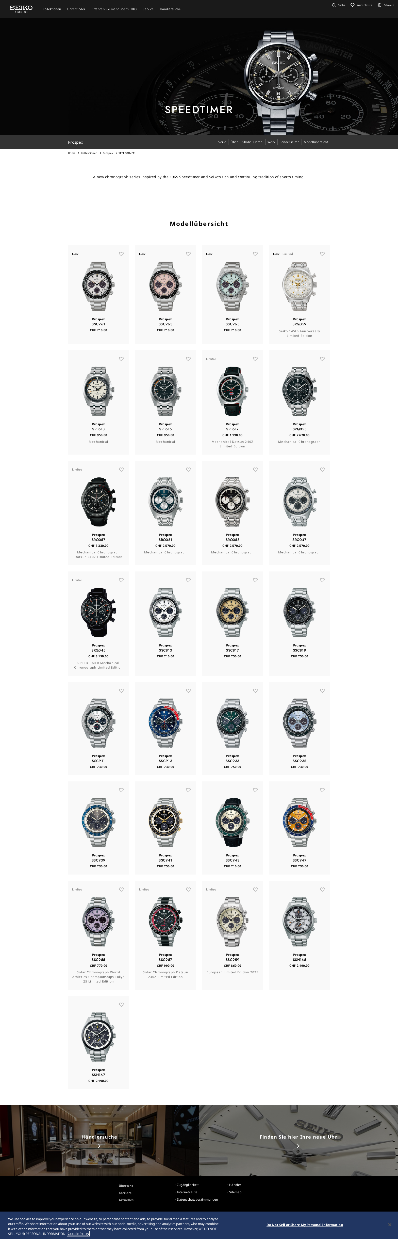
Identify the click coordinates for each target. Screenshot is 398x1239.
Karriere (125, 1193)
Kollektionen (89, 153)
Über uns (126, 1186)
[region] (199, 1225)
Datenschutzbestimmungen (197, 1199)
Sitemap (235, 1192)
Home (71, 153)
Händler (235, 1185)
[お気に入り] (121, 259)
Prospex (108, 153)
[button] (338, 5)
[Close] (389, 1224)
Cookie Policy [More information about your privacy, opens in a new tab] (78, 1233)
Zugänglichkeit (188, 1185)
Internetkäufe (187, 1192)
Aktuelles (126, 1200)
